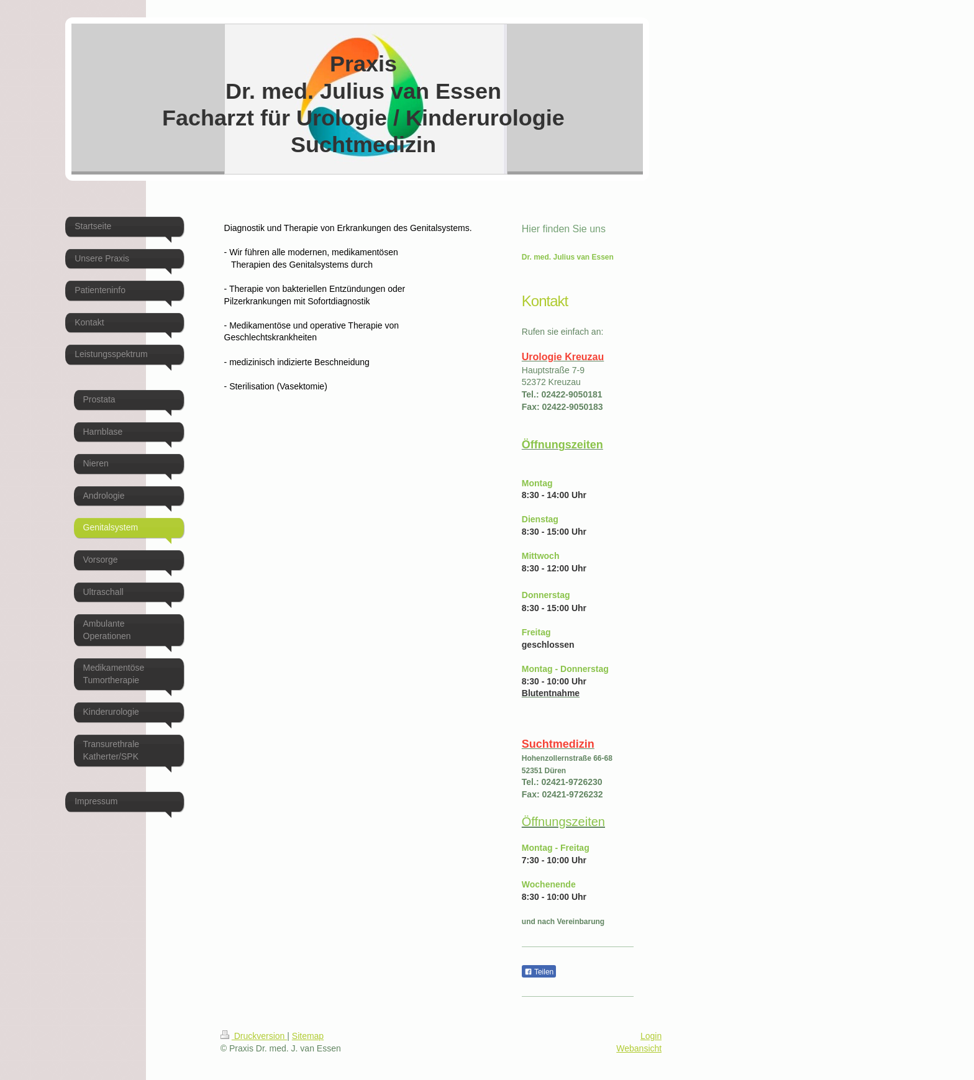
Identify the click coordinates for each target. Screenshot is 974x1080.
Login (651, 1036)
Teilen (538, 972)
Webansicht (639, 1048)
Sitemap (308, 1036)
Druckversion (254, 1036)
